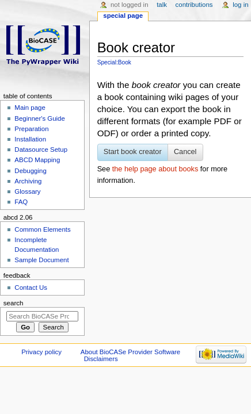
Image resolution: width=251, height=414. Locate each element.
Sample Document (41, 259)
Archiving (27, 181)
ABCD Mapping (37, 159)
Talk (162, 4)
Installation (30, 139)
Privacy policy (41, 351)
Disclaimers (101, 358)
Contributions (194, 4)
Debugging (30, 170)
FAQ (21, 201)
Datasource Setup (40, 149)
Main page (29, 107)
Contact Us (30, 287)
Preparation (31, 128)
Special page (123, 15)
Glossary (27, 191)
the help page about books (155, 169)
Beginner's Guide (39, 118)
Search (13, 303)
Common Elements (42, 229)
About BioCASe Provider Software (130, 351)
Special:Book (114, 62)
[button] (132, 153)
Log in (240, 4)
